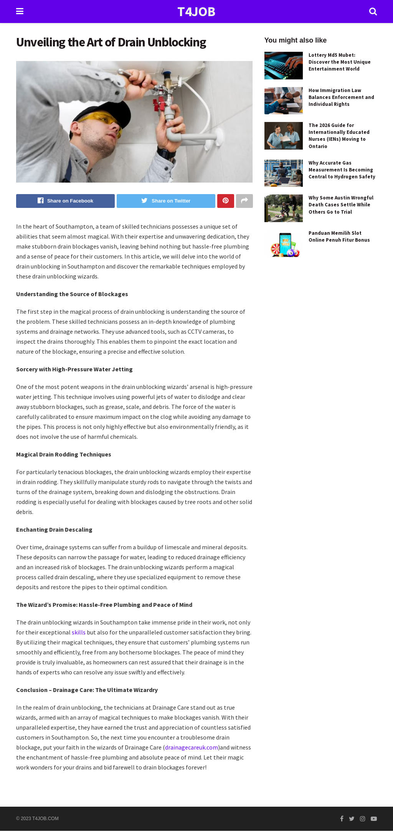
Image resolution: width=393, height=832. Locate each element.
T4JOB (196, 11)
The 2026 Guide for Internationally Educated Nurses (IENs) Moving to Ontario (339, 136)
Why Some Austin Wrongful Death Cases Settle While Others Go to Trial (341, 204)
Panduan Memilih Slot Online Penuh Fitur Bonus (339, 236)
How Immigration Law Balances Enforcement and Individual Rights (341, 97)
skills (79, 633)
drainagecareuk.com (191, 748)
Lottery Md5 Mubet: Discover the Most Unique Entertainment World (340, 62)
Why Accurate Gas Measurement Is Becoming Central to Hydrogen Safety (342, 170)
